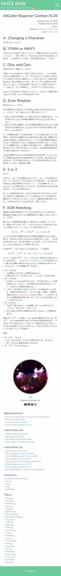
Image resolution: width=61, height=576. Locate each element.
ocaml (55, 31)
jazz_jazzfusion (11, 514)
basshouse (9, 551)
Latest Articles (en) (13, 430)
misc (7, 484)
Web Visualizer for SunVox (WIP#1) (19, 442)
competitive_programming (47, 29)
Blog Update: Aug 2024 (14, 436)
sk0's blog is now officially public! (18, 439)
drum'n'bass (10, 554)
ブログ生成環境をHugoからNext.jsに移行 (21, 456)
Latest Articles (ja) (13, 447)
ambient (8, 527)
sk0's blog (13, 3)
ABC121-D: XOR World (33, 260)
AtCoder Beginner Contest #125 (18, 464)
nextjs (7, 533)
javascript (9, 559)
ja (57, 26)
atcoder (49, 31)
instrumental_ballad (13, 517)
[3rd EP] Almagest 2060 (15, 419)
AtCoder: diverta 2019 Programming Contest (23, 461)
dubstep (8, 543)
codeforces (9, 503)
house (7, 538)
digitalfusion (10, 511)
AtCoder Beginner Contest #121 (18, 467)
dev (6, 486)
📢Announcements (13, 413)
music (7, 481)
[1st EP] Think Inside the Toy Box (18, 425)
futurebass (9, 530)
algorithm (9, 489)
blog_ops (8, 519)
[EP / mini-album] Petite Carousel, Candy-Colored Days (27, 417)
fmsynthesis (10, 540)
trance (7, 549)
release (8, 509)
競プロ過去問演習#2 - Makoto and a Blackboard (24, 469)
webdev (8, 522)
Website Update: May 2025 (16, 434)
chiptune (8, 525)
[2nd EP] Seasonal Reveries (16, 422)
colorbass (9, 546)
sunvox (8, 506)
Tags (8, 494)
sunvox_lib (9, 557)
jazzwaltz (9, 535)
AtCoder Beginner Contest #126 (18, 459)
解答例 (17, 42)
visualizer (9, 562)
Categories (10, 474)
